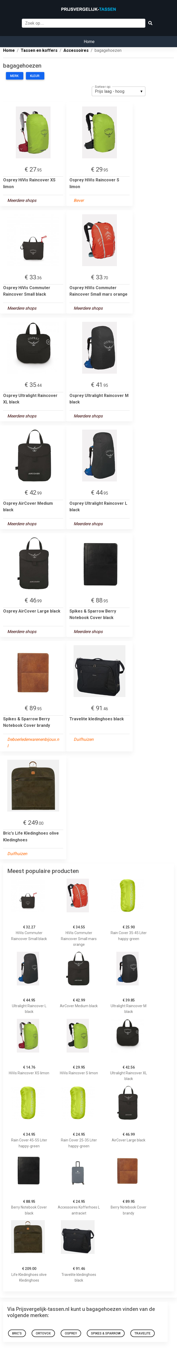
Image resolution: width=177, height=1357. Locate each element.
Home (89, 41)
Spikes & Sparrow (106, 1333)
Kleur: (35, 76)
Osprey (71, 1333)
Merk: (14, 76)
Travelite (142, 1333)
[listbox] (118, 91)
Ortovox (43, 1333)
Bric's (17, 1333)
